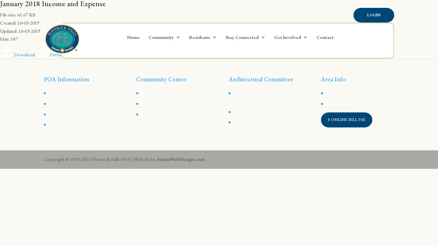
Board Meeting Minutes (67, 124)
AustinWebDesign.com (180, 159)
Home (133, 37)
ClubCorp (331, 93)
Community (161, 37)
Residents (199, 37)
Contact (325, 37)
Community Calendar (157, 103)
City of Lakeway (336, 103)
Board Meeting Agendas (68, 114)
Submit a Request (246, 112)
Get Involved (287, 37)
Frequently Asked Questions (163, 93)
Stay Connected (242, 37)
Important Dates (60, 103)
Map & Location (152, 114)
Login (374, 15)
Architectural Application (253, 122)
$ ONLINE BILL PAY (346, 119)
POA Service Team (62, 93)
